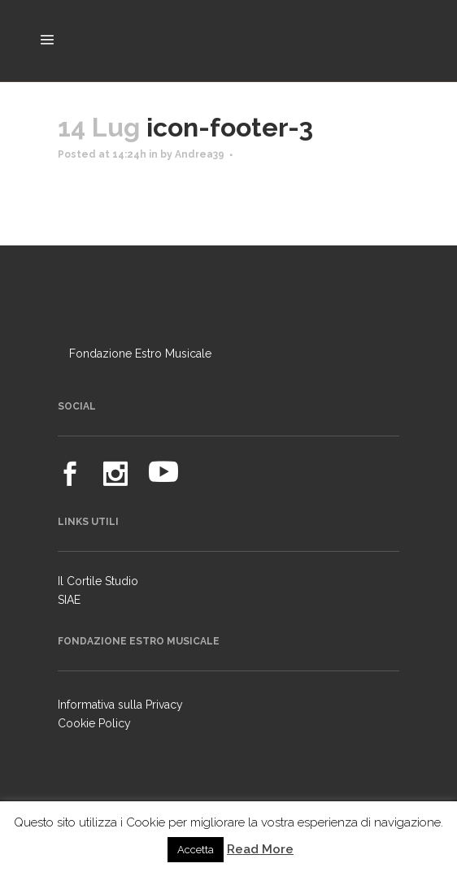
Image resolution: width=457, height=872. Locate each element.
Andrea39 (199, 154)
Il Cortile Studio (98, 581)
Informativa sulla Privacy (120, 704)
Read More (260, 849)
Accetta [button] (195, 850)
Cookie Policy (94, 723)
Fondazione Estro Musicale (140, 353)
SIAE (69, 599)
